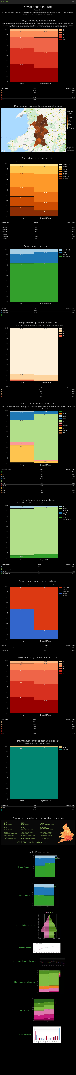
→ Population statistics (38, 925)
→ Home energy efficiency (38, 982)
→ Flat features (38, 895)
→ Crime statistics (38, 1035)
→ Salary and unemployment (38, 961)
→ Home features (38, 867)
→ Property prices (38, 948)
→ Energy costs (38, 1010)
